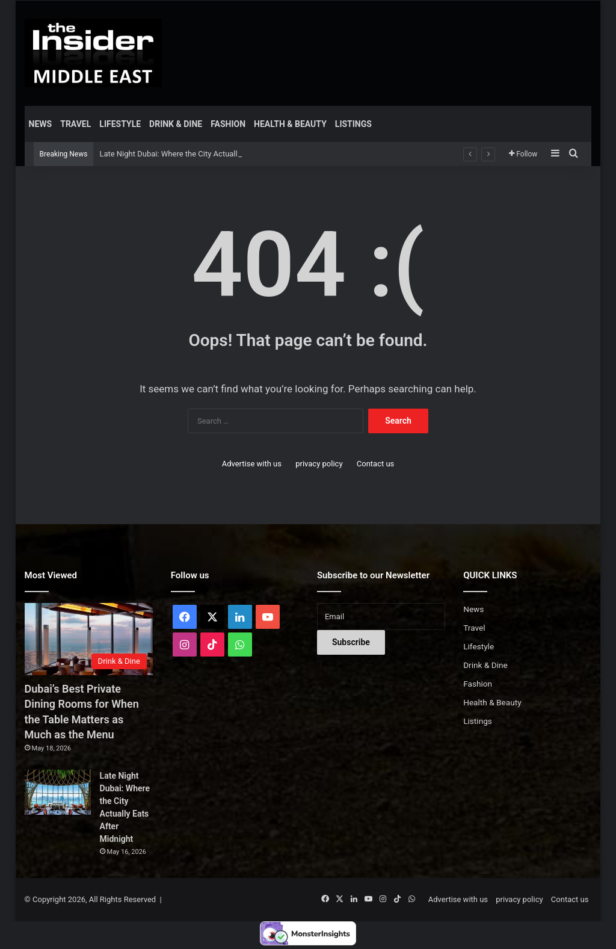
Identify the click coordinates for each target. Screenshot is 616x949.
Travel (75, 124)
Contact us (376, 463)
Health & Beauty (290, 124)
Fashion (228, 124)
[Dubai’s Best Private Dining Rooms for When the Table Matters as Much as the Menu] (89, 639)
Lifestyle (120, 124)
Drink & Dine (175, 124)
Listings (353, 124)
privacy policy (318, 463)
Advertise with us (252, 463)
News (40, 124)
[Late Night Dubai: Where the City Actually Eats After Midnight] (58, 792)
